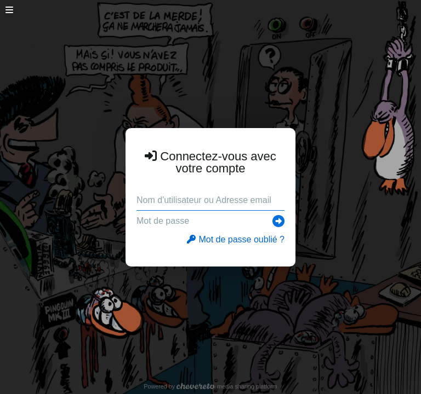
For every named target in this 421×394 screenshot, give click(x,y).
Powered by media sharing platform (210, 386)
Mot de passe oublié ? (236, 239)
